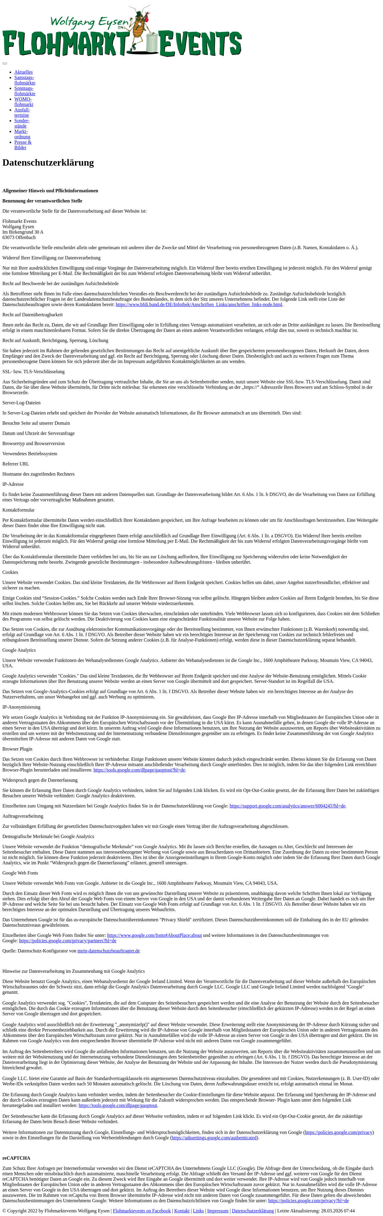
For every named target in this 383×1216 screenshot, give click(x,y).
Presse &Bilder (22, 145)
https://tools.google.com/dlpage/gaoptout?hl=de (139, 769)
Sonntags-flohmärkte (24, 91)
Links (198, 1210)
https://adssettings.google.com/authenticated (214, 1137)
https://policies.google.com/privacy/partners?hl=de (67, 940)
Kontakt (182, 1210)
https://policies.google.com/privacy (339, 1132)
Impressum (218, 1210)
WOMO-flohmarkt (23, 101)
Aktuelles (23, 72)
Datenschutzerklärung (253, 1210)
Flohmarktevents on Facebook (142, 1210)
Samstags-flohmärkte (24, 80)
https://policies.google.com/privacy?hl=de (308, 1200)
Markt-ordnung (22, 134)
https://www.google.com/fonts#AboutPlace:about (154, 935)
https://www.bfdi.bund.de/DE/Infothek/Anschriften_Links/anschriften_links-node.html (199, 304)
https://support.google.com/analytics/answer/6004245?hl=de (287, 805)
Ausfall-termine (22, 112)
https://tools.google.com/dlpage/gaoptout (118, 1105)
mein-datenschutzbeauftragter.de (108, 950)
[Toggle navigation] (4, 63)
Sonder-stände (21, 123)
